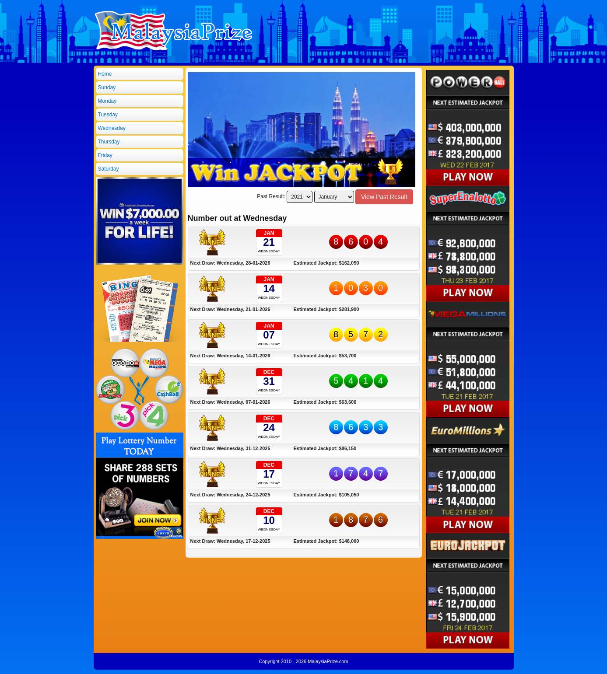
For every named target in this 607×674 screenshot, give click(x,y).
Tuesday (108, 115)
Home (105, 74)
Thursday (109, 142)
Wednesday (112, 128)
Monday (107, 101)
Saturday (108, 169)
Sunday (107, 87)
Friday (105, 155)
